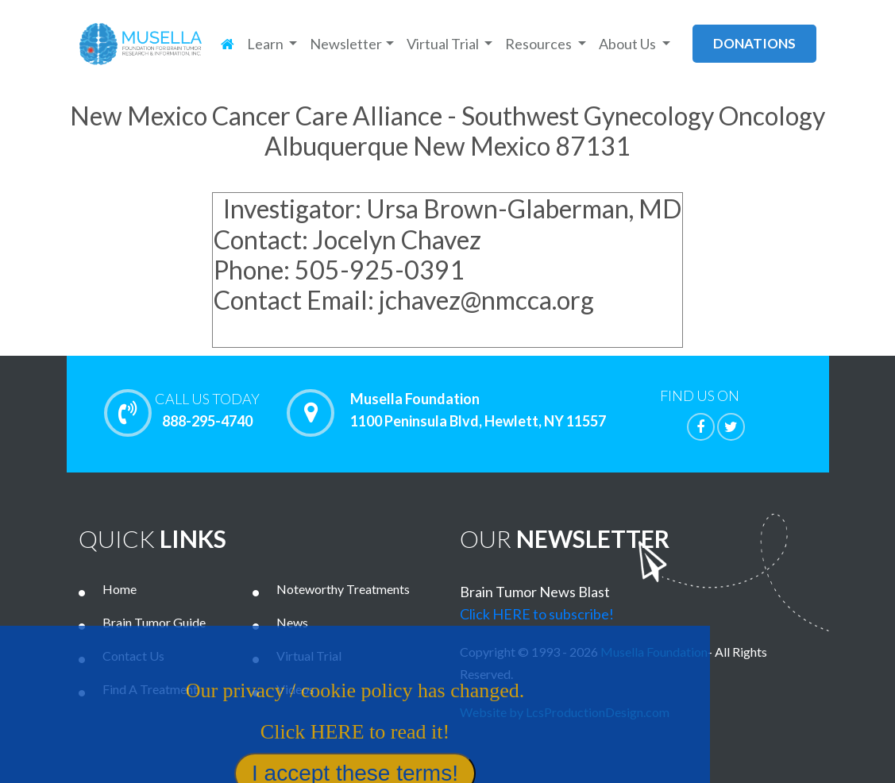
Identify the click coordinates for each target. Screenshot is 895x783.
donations (754, 43)
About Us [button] (628, 43)
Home (119, 588)
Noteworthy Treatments (343, 588)
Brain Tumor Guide (154, 622)
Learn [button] (266, 43)
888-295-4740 (207, 410)
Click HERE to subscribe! (537, 614)
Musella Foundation (654, 651)
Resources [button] (539, 43)
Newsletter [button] (346, 43)
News (292, 622)
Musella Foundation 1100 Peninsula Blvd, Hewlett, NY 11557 (478, 410)
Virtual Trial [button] (444, 43)
